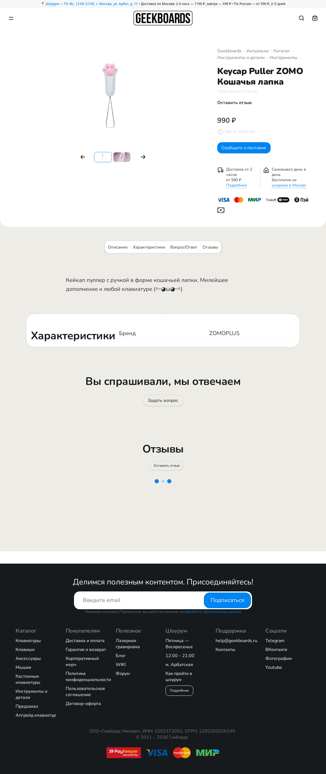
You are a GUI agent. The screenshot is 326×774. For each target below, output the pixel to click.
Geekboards (229, 51)
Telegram (275, 641)
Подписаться (227, 600)
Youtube (273, 667)
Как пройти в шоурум (179, 676)
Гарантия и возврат (86, 650)
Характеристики (149, 251)
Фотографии (278, 658)
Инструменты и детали (241, 58)
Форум (123, 673)
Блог (121, 656)
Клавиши (25, 650)
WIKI (121, 665)
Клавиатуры (28, 641)
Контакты (225, 650)
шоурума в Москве (289, 189)
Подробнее (236, 189)
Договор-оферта (83, 704)
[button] (83, 157)
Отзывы (210, 251)
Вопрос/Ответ (183, 251)
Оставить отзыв (167, 476)
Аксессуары (28, 658)
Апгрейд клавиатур (36, 715)
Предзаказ (27, 706)
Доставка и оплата (85, 641)
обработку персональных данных (212, 611)
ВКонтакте (276, 650)
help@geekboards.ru (236, 641)
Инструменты (284, 58)
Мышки (23, 667)
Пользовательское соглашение (85, 691)
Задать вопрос (163, 407)
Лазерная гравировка (128, 644)
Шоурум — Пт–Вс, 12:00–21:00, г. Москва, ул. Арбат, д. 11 (92, 3)
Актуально (257, 51)
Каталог (281, 51)
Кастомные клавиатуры (28, 679)
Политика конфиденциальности (88, 676)
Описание (118, 251)
